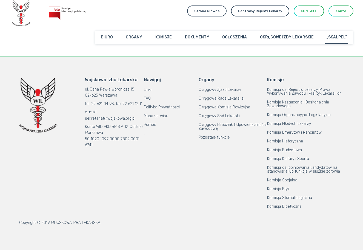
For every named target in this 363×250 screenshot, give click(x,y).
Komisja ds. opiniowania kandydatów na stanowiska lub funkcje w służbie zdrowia (303, 169)
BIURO (107, 37)
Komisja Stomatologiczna (289, 197)
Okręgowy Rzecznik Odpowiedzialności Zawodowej (233, 126)
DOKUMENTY (197, 37)
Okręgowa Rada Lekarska (221, 98)
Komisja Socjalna (282, 180)
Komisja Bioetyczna (284, 206)
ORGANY (134, 37)
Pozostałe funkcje (214, 137)
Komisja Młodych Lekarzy (289, 123)
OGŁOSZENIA (234, 37)
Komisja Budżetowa (284, 150)
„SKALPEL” (337, 37)
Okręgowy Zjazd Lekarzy (220, 89)
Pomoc (150, 124)
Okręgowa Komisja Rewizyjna (224, 107)
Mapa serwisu (156, 116)
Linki (148, 89)
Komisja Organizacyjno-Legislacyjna (299, 115)
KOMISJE (163, 37)
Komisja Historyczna (285, 141)
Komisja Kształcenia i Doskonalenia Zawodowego (298, 104)
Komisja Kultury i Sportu (288, 158)
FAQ (147, 98)
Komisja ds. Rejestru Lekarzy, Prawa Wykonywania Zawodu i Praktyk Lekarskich (304, 91)
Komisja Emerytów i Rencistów (294, 132)
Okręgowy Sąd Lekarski (219, 116)
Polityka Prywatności (162, 107)
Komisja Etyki (278, 189)
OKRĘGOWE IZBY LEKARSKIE (287, 37)
